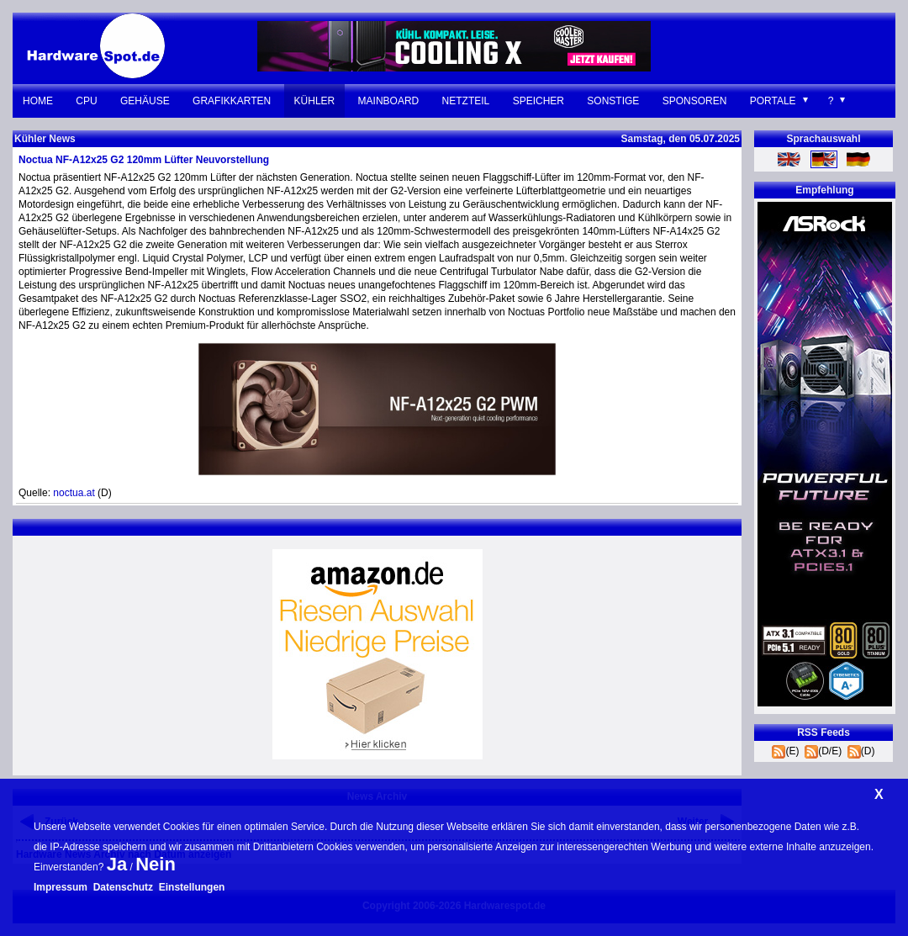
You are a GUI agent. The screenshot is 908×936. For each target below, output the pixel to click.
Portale (773, 101)
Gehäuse (145, 101)
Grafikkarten (232, 101)
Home (38, 101)
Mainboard (389, 101)
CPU (86, 101)
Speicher (538, 101)
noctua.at (73, 493)
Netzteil (466, 101)
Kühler (314, 101)
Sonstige (613, 101)
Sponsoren (695, 101)
